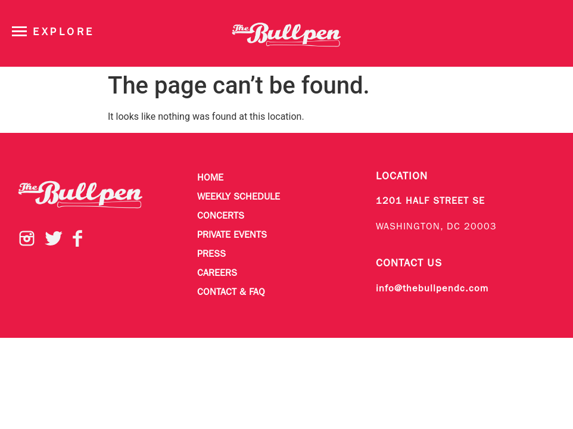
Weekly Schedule (238, 197)
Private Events (232, 235)
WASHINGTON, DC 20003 (436, 227)
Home (210, 178)
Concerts (220, 216)
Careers (217, 273)
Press (211, 254)
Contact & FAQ (231, 292)
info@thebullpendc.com (432, 289)
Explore (64, 32)
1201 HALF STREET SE (430, 201)
